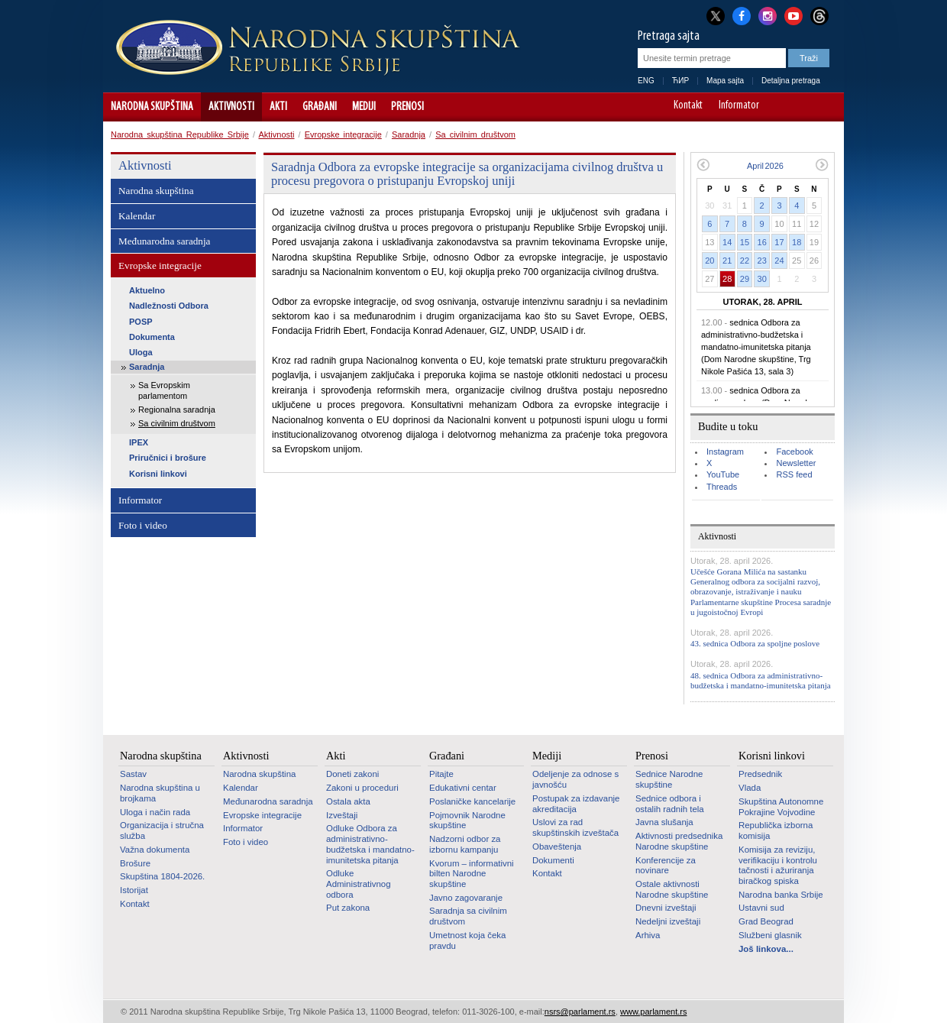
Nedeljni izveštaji (667, 921)
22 (744, 260)
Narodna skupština (152, 107)
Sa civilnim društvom (475, 134)
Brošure (135, 863)
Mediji (364, 107)
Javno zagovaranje (466, 897)
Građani (319, 107)
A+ (804, 107)
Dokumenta (152, 337)
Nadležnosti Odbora (168, 305)
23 (762, 260)
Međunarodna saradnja (164, 241)
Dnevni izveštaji (665, 907)
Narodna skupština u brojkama (160, 793)
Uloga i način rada (155, 812)
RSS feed (794, 474)
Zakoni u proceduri (362, 787)
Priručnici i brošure (167, 457)
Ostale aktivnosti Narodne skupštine (671, 889)
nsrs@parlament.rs (580, 1011)
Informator (739, 106)
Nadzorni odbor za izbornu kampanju (464, 844)
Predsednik (760, 774)
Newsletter (796, 463)
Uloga (141, 352)
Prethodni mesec (703, 164)
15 (744, 242)
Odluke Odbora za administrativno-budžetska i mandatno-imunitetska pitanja (370, 844)
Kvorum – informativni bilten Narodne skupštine (471, 874)
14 (727, 242)
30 (762, 278)
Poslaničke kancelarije (472, 801)
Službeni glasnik (770, 935)
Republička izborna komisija (776, 830)
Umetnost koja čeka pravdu (467, 940)
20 (709, 260)
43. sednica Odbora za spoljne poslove (754, 643)
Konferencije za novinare (665, 866)
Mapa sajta (725, 80)
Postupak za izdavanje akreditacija (575, 804)
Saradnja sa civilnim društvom (468, 916)
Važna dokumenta (154, 849)
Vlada (750, 787)
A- (782, 107)
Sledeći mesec (822, 164)
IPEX (138, 442)
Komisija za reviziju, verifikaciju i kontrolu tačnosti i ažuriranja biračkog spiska (778, 865)
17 (779, 242)
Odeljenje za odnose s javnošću (575, 779)
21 (727, 260)
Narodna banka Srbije (781, 894)
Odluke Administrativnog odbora (358, 883)
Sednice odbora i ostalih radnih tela (669, 804)
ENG (646, 80)
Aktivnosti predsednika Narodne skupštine (678, 841)
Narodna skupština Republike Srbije (180, 134)
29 (744, 278)
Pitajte (441, 774)
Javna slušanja (664, 822)
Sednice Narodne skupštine (669, 779)
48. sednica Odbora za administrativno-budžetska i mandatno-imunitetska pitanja (760, 680)
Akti (278, 107)
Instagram (725, 451)
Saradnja (408, 134)
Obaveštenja (556, 846)
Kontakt (688, 106)
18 (796, 242)
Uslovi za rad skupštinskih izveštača (575, 827)
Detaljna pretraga (790, 80)
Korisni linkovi (158, 473)
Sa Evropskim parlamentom (164, 390)
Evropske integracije (343, 134)
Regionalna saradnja (176, 409)
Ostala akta (348, 801)
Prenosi (407, 107)
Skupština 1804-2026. (162, 876)
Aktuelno (147, 290)
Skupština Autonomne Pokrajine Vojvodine (781, 807)
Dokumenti (553, 860)
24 (779, 260)
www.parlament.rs (653, 1011)
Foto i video (142, 525)
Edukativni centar (462, 787)
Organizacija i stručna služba (162, 830)
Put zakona (348, 907)
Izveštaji (341, 815)
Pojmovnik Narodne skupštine (467, 820)
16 (762, 242)
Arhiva (647, 935)
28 (727, 278)
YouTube (722, 474)
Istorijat (134, 890)
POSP (141, 321)
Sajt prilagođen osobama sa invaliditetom (825, 107)
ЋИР (680, 80)
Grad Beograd (766, 921)
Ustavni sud (761, 907)
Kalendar (136, 216)
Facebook (794, 451)
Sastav (133, 774)
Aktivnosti (231, 107)
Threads (721, 486)
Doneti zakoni (352, 774)
